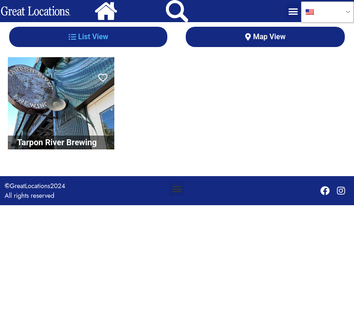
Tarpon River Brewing (57, 142)
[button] (293, 11)
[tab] (88, 37)
